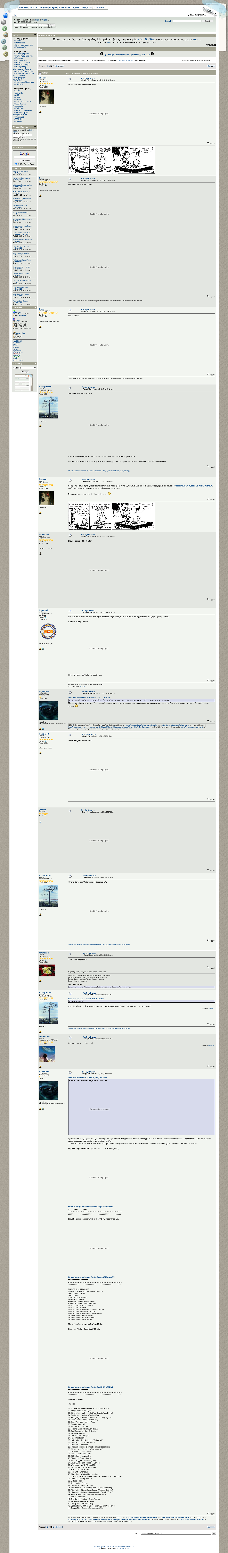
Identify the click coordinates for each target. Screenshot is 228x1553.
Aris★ (17, 193)
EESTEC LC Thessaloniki (19, 105)
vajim (15, 346)
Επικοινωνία (20, 47)
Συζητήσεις (76, 8)
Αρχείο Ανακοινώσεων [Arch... (22, 226)
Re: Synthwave (88, 78)
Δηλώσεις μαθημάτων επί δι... (22, 185)
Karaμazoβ (44, 534)
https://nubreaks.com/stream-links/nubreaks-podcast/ (131, 727)
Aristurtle (19, 93)
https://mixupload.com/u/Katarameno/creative (141, 725)
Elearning (19, 58)
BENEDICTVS (18, 360)
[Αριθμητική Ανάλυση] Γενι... (22, 260)
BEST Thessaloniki (23, 102)
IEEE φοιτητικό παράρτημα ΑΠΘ (20, 113)
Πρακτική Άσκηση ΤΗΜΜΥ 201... (23, 239)
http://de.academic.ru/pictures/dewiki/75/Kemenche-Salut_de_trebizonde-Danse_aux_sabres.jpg (99, 471)
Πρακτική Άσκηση (22, 64)
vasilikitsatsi (18, 341)
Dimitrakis (17, 342)
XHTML (122, 1548)
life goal (82, 686)
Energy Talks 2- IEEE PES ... (22, 233)
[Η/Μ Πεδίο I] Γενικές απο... (21, 287)
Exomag (43, 78)
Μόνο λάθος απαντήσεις (20, 171)
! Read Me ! (34, 8)
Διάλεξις (17, 241)
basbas (16, 347)
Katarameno (44, 691)
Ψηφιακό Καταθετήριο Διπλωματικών (23, 74)
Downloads (23, 8)
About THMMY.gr (99, 8)
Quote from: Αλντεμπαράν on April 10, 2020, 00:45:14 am (87, 1078)
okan (16, 282)
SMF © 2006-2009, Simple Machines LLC (120, 1547)
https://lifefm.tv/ (106, 727)
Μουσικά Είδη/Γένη (102, 60)
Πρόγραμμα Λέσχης (23, 62)
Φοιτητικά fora (21, 60)
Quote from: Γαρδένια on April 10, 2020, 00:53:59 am (86, 999)
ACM (17, 91)
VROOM (19, 119)
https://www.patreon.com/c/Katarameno (175, 725)
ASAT (17, 97)
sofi (16, 214)
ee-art (83, 60)
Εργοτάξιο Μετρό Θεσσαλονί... (22, 280)
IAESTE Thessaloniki (24, 110)
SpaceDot (19, 117)
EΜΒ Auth (19, 108)
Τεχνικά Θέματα (64, 8)
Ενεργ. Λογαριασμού (24, 45)
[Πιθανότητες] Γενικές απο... (22, 246)
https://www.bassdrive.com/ (77, 727)
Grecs (41, 178)
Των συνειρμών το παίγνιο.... (22, 178)
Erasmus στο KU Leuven (21, 274)
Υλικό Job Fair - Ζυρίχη (20, 301)
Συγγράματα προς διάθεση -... (22, 267)
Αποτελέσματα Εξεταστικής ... (22, 219)
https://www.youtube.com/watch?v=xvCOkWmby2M (91, 1277)
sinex (15, 349)
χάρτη (196, 39)
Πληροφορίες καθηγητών (21, 253)
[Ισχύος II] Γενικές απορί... (21, 212)
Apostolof (43, 610)
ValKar (16, 344)
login (37, 20)
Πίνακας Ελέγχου (20, 127)
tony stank (18, 207)
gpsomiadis (18, 350)
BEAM (18, 99)
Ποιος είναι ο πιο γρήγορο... (22, 294)
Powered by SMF (100, 1547)
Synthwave (141, 60)
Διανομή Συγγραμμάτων (25, 71)
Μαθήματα (43, 8)
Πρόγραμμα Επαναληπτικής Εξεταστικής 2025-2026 (127, 55)
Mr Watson (18, 173)
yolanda (42, 810)
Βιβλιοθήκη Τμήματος (24, 56)
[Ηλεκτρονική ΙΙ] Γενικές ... (21, 205)
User (16, 221)
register (45, 20)
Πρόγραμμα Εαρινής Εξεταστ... (23, 199)
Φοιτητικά (53, 8)
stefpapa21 (17, 355)
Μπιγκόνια (44, 953)
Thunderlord (44, 1036)
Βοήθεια (150, 39)
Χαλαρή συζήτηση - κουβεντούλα (66, 60)
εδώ (140, 39)
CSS (127, 1548)
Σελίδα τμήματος (22, 54)
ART (17, 95)
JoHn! (16, 358)
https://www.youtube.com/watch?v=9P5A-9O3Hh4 (90, 1387)
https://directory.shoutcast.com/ (192, 727)
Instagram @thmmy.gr (24, 82)
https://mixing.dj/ (94, 727)
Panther (18, 121)
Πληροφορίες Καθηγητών (19, 79)
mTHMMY (19, 84)
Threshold (18, 303)
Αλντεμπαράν (45, 387)
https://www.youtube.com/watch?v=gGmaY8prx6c (90, 1207)
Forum (18, 41)
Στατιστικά (17, 308)
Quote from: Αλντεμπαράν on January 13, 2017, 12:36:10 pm (89, 697)
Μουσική (90, 60)
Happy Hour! (87, 8)
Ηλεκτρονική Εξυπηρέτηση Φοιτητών (23, 68)
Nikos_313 (18, 180)
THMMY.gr (42, 60)
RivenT (16, 357)
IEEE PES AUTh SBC (22, 234)
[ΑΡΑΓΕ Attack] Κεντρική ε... (22, 192)
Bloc (117, 1548)
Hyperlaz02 (18, 255)
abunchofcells (18, 352)
